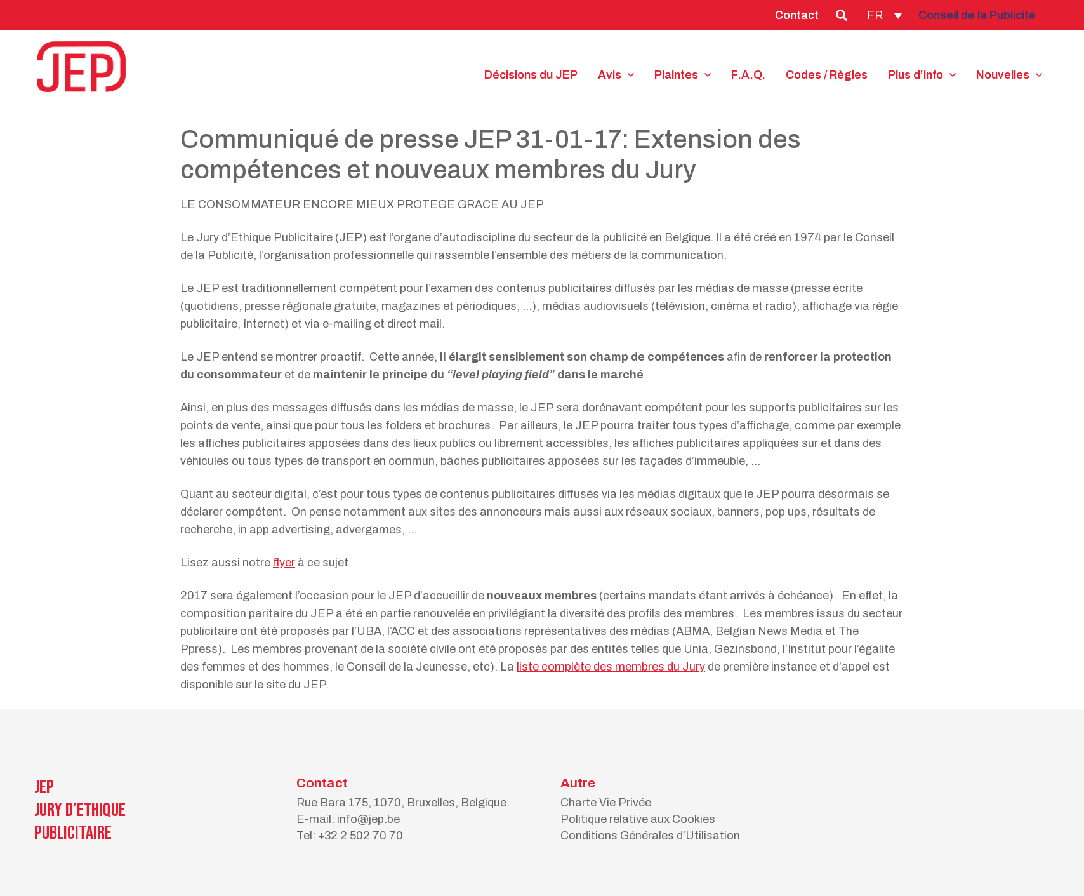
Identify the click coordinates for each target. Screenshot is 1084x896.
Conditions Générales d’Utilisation (650, 835)
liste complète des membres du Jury (611, 666)
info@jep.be (368, 819)
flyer (284, 562)
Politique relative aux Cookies (637, 819)
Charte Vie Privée (605, 802)
